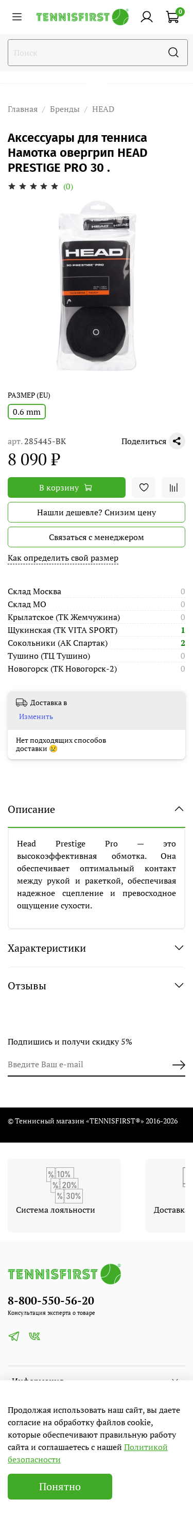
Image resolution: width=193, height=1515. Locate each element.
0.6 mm (27, 411)
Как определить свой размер (63, 557)
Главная (23, 109)
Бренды (65, 109)
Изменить (36, 716)
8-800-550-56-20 (51, 1300)
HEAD (103, 109)
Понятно (60, 1486)
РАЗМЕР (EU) (29, 395)
